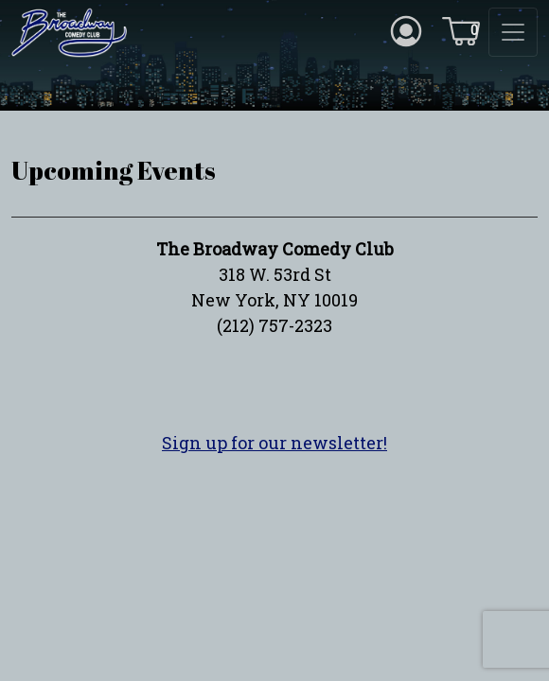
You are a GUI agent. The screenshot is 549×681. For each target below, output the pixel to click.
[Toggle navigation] (513, 32)
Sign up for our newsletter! (274, 442)
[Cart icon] (461, 29)
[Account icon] (406, 29)
